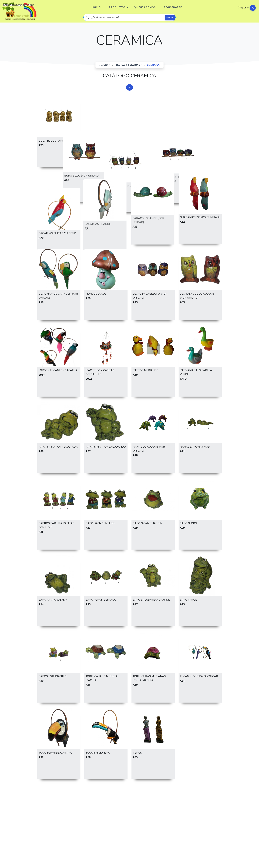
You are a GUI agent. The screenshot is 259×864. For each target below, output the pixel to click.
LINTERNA (132, 810)
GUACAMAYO (77, 810)
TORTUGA (58, 818)
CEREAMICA (156, 801)
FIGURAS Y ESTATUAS (127, 64)
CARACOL (125, 801)
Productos (117, 7)
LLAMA (149, 810)
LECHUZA (114, 810)
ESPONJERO (206, 801)
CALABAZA (106, 801)
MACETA (164, 810)
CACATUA (72, 801)
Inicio (96, 7)
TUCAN (74, 818)
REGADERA (208, 810)
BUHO (56, 801)
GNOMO (58, 810)
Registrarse (173, 7)
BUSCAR (169, 17)
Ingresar (244, 7)
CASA (139, 801)
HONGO (97, 810)
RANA (191, 810)
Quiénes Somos (145, 7)
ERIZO (189, 801)
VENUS (89, 818)
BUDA (42, 801)
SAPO (42, 818)
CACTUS (88, 801)
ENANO (175, 801)
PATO (179, 810)
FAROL (43, 810)
